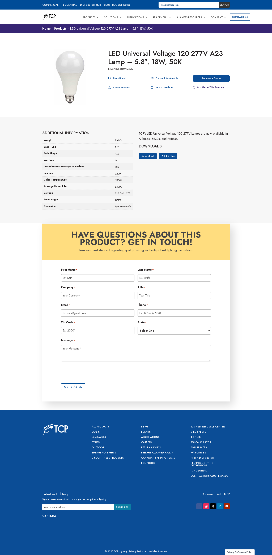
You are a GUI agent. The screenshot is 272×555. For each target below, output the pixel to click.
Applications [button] (137, 17)
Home (46, 28)
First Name (69, 270)
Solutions (112, 17)
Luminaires (99, 437)
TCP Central (198, 470)
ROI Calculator (200, 442)
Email (65, 305)
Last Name (146, 270)
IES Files (195, 437)
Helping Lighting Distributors (202, 464)
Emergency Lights (104, 452)
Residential (69, 5)
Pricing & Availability (166, 78)
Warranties (198, 452)
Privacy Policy (136, 551)
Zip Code (68, 322)
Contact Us (240, 17)
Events (146, 432)
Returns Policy (151, 447)
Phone (143, 305)
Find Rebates (198, 447)
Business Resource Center (207, 426)
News (144, 426)
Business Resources (190, 17)
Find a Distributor (164, 87)
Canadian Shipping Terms (158, 458)
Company (218, 17)
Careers (146, 442)
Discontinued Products (108, 458)
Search (224, 4)
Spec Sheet (119, 78)
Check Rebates (121, 87)
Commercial (50, 5)
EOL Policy (148, 463)
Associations (150, 437)
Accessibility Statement (156, 551)
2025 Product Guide (117, 5)
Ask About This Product (210, 87)
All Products (100, 426)
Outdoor (98, 447)
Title (142, 287)
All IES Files (168, 156)
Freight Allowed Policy (157, 452)
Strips (96, 442)
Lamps (96, 432)
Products (91, 17)
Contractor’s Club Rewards (209, 476)
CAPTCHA (49, 516)
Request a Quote (211, 78)
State (142, 322)
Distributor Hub (90, 5)
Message (68, 340)
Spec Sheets (198, 432)
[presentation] (87, 372)
